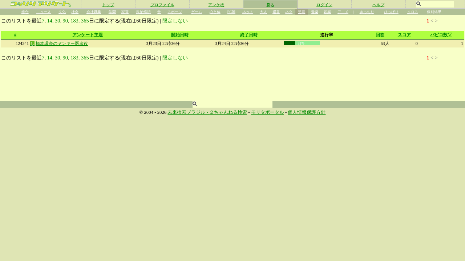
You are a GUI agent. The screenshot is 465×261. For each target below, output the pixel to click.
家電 (125, 12)
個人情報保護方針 (307, 112)
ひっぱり (391, 12)
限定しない (175, 21)
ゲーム (196, 12)
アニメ (342, 12)
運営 (276, 12)
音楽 (314, 12)
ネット (247, 12)
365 (85, 21)
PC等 (231, 12)
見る (270, 5)
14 (49, 21)
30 (57, 21)
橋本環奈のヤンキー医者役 (62, 43)
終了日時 (249, 34)
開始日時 (180, 34)
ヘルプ (378, 5)
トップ (108, 5)
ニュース (43, 12)
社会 (74, 12)
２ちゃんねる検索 (228, 112)
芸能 (301, 12)
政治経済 (143, 12)
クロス (412, 12)
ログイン (324, 5)
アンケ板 (216, 5)
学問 (112, 12)
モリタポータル (267, 112)
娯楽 (327, 12)
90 (65, 21)
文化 (62, 12)
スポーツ (174, 12)
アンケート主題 (87, 34)
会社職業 (93, 12)
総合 (25, 12)
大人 (263, 12)
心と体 (215, 12)
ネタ (288, 12)
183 (74, 21)
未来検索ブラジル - (188, 112)
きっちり (367, 12)
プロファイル (162, 5)
